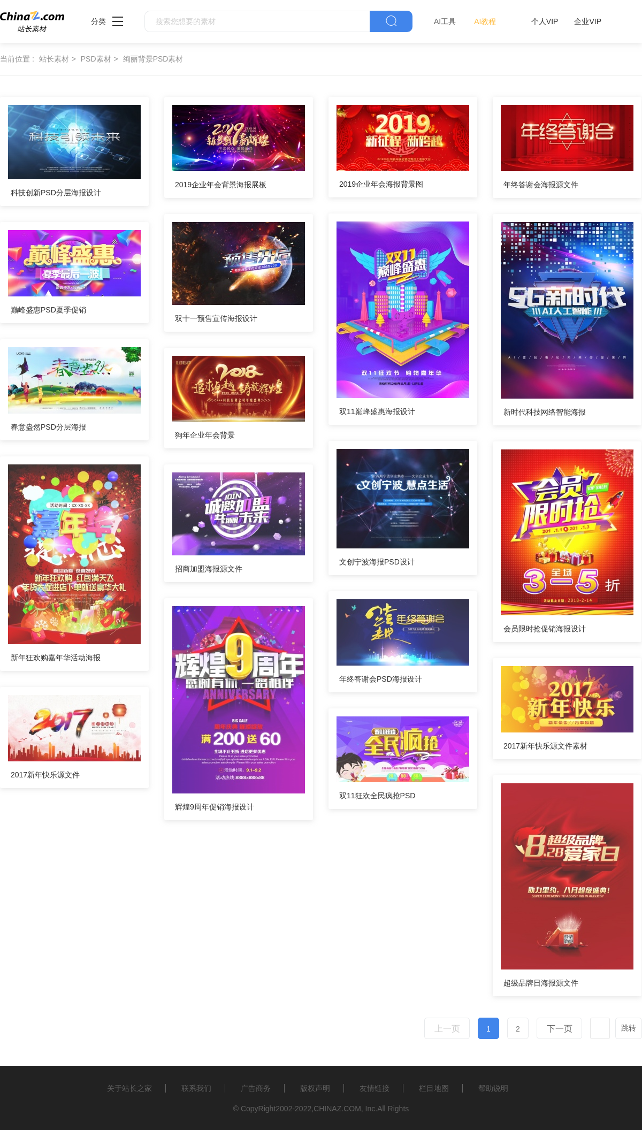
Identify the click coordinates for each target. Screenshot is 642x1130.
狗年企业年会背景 (205, 435)
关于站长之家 (129, 1088)
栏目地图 (434, 1088)
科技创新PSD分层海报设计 (56, 192)
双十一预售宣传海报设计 (216, 318)
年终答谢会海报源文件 (540, 184)
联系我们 (196, 1088)
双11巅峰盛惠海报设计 (377, 411)
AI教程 (485, 21)
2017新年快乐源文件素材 (545, 746)
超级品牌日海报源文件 (540, 983)
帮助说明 (493, 1088)
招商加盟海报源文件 (208, 568)
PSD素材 (96, 59)
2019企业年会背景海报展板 (220, 184)
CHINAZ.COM (337, 1108)
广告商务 (256, 1088)
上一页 (447, 1028)
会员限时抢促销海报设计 (544, 628)
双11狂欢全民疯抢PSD (377, 795)
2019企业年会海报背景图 (381, 184)
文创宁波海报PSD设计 (377, 562)
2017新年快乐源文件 (45, 774)
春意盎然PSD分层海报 (48, 427)
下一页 (559, 1028)
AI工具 (445, 21)
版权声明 (315, 1088)
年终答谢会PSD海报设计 (380, 679)
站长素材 (54, 59)
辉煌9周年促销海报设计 (214, 807)
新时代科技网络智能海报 (544, 412)
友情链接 (374, 1088)
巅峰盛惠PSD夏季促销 (48, 310)
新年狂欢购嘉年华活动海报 (56, 657)
